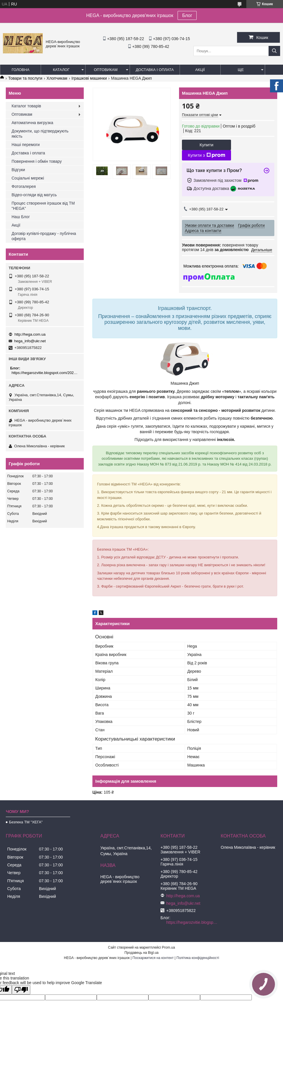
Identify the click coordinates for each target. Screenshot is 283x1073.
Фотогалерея (24, 186)
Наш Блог (21, 216)
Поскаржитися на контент (153, 958)
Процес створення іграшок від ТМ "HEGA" (43, 206)
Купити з (206, 155)
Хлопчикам (56, 78)
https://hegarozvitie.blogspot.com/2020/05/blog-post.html (45, 373)
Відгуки (18, 169)
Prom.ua (168, 947)
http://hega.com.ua (30, 334)
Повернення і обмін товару (37, 161)
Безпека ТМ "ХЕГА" (25, 822)
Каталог (61, 70)
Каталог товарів (26, 106)
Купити (206, 144)
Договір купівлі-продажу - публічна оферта (44, 236)
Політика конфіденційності (197, 958)
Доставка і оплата (155, 70)
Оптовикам (106, 70)
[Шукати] (274, 51)
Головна (20, 70)
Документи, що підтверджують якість (40, 134)
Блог (187, 15)
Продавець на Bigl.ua (141, 953)
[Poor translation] (21, 990)
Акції (200, 70)
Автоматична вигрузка (32, 122)
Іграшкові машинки (89, 78)
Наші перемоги (26, 144)
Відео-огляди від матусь (34, 194)
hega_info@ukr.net (30, 341)
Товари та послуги (25, 78)
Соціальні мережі (28, 178)
